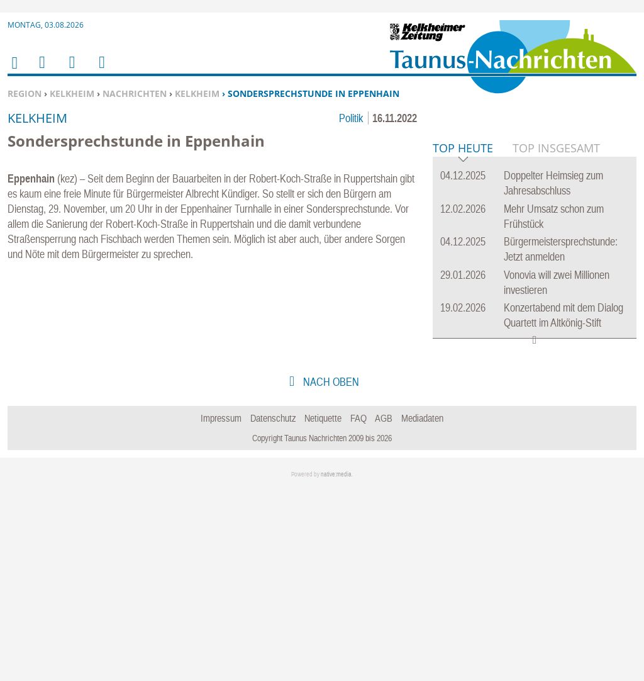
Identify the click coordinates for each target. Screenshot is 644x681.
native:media (336, 666)
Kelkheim (72, 93)
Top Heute (463, 341)
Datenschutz (273, 610)
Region (25, 93)
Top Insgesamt (556, 340)
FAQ (358, 610)
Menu (41, 70)
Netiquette (322, 610)
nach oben (330, 574)
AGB (383, 610)
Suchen (70, 70)
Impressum (221, 610)
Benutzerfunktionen (101, 70)
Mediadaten (422, 610)
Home (13, 71)
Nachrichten (135, 93)
